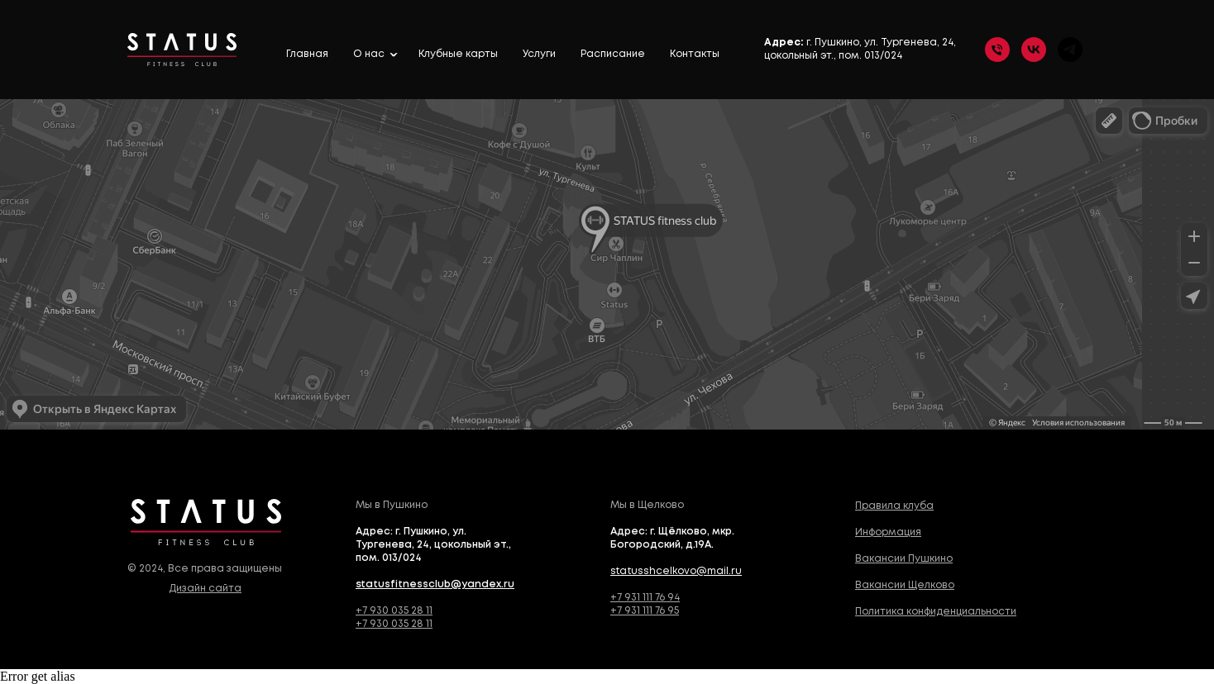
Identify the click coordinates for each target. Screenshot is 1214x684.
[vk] (1033, 49)
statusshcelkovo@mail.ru (676, 571)
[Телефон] (997, 49)
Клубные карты (458, 54)
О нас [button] (370, 54)
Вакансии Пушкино (904, 558)
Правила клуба (894, 506)
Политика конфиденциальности (935, 611)
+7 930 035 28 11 (394, 610)
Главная (307, 54)
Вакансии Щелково (904, 585)
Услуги (539, 54)
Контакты (694, 54)
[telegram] (1070, 49)
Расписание (613, 54)
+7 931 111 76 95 (644, 610)
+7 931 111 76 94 (645, 597)
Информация (888, 532)
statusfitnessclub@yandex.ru (435, 584)
